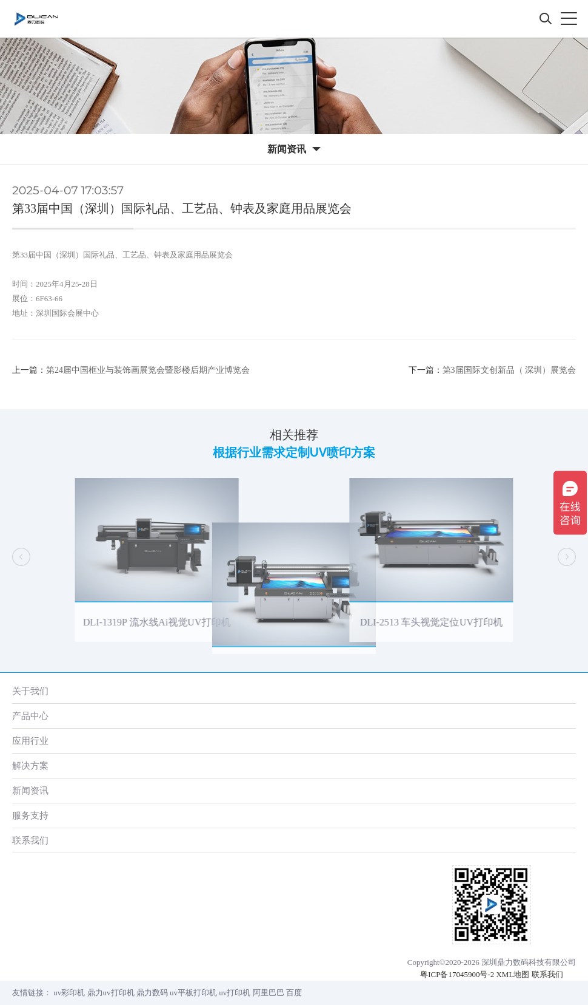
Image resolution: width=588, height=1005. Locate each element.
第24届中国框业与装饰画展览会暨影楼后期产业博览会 (148, 370)
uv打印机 (234, 992)
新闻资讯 (30, 790)
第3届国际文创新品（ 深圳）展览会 (509, 370)
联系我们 (30, 840)
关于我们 (30, 691)
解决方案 (30, 765)
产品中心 (30, 715)
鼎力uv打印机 (111, 992)
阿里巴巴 (268, 992)
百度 (294, 992)
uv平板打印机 (193, 992)
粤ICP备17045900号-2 (457, 974)
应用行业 (30, 740)
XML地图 (512, 974)
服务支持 (30, 815)
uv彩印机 (69, 992)
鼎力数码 (152, 992)
